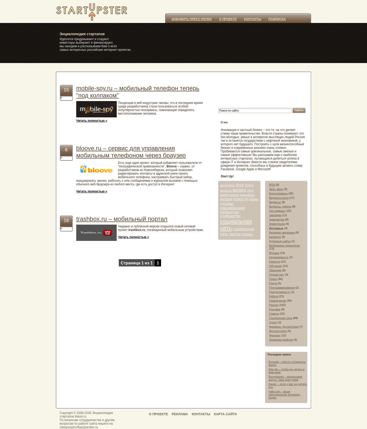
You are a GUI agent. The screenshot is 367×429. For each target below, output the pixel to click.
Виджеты (275, 202)
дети (250, 190)
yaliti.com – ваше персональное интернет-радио (285, 394)
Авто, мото (276, 189)
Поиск (273, 278)
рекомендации (232, 208)
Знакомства (276, 219)
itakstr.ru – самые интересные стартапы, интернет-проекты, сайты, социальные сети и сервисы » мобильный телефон (99, 11)
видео (239, 190)
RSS (272, 184)
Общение (275, 270)
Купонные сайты (280, 241)
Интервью (276, 228)
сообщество (229, 212)
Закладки (275, 215)
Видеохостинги (279, 197)
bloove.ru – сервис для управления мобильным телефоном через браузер (131, 152)
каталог (234, 195)
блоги (249, 185)
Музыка (274, 252)
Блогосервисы (278, 193)
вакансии (226, 190)
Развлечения (277, 300)
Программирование (282, 287)
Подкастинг (276, 274)
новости (240, 199)
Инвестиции (277, 223)
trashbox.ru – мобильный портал (121, 218)
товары (247, 234)
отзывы (226, 203)
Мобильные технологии (284, 245)
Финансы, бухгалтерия (283, 326)
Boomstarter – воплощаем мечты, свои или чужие (285, 378)
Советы (274, 313)
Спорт (273, 322)
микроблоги (247, 195)
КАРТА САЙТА (225, 414)
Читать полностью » (91, 120)
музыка (226, 199)
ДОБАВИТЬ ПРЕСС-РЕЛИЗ (192, 19)
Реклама (274, 309)
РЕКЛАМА (180, 414)
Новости (274, 261)
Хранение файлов (281, 339)
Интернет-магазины (282, 232)
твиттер (235, 234)
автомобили (227, 185)
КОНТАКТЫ (252, 19)
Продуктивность (279, 291)
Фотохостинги (278, 331)
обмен (253, 199)
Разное (273, 305)
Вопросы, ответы (280, 206)
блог (240, 185)
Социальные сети (280, 318)
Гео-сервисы (277, 210)
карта (224, 195)
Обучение (275, 265)
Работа (273, 296)
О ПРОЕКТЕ (228, 19)
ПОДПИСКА (277, 19)
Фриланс (275, 335)
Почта (273, 283)
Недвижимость (279, 257)
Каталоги (275, 236)
